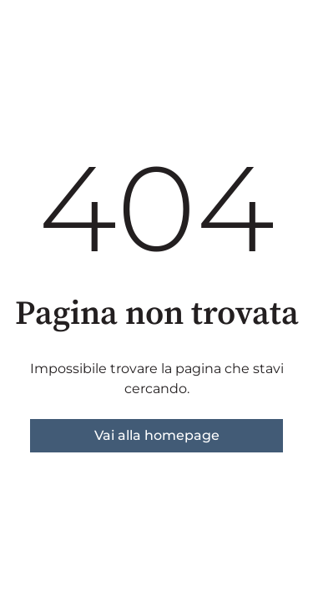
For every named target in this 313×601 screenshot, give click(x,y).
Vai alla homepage (157, 435)
